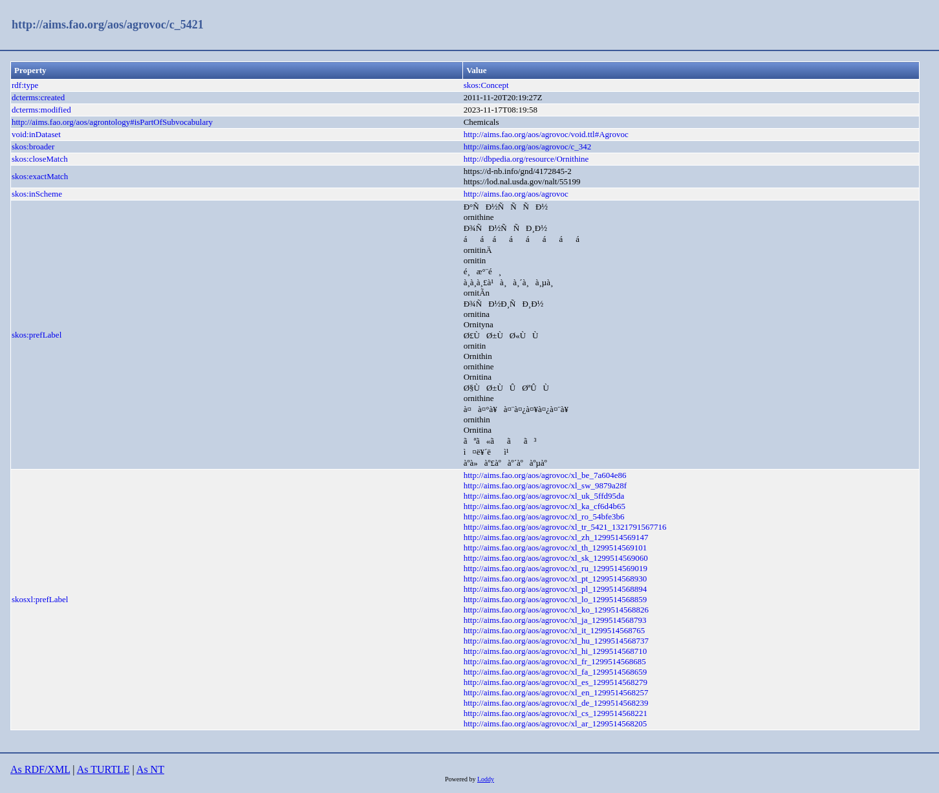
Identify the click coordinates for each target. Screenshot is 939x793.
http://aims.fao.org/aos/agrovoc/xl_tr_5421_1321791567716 (565, 527)
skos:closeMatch (40, 159)
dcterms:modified (41, 109)
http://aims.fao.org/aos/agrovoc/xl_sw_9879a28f (545, 485)
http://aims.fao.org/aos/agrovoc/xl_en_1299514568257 (556, 692)
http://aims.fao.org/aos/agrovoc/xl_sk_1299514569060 (556, 558)
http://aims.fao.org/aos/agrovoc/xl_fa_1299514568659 (555, 672)
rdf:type (25, 85)
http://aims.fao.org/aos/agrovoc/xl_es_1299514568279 (555, 682)
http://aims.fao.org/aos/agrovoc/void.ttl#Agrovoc (546, 134)
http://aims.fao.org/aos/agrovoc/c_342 (528, 146)
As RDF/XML (40, 769)
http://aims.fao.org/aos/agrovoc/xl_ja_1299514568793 (555, 620)
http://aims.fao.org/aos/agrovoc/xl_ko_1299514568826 (556, 609)
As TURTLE (103, 769)
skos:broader (33, 146)
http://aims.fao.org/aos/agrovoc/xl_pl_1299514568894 (555, 589)
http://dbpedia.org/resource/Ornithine (526, 159)
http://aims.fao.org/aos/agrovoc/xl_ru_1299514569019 (555, 568)
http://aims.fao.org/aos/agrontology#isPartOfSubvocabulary (112, 122)
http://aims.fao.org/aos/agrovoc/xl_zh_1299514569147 (556, 537)
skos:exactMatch (40, 176)
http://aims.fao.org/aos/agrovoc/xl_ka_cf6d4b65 (544, 506)
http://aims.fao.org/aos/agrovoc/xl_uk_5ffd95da (544, 496)
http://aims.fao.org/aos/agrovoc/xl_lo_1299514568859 (555, 599)
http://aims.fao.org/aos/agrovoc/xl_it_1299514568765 (554, 630)
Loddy (485, 779)
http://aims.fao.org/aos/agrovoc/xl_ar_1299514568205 (555, 723)
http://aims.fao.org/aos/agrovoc (516, 194)
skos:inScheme (37, 194)
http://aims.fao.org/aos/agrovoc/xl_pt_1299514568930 (555, 578)
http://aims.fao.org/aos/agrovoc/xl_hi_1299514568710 (555, 651)
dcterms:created (38, 97)
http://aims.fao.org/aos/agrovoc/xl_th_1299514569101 (555, 547)
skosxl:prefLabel (40, 599)
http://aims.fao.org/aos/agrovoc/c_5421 (108, 24)
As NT (150, 769)
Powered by (461, 779)
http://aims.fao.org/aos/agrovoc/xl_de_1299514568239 (556, 703)
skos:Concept (486, 85)
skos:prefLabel (36, 335)
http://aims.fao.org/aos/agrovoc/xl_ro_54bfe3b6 (544, 516)
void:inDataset (36, 134)
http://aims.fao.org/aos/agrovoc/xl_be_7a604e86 (545, 475)
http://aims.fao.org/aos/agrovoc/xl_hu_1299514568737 (556, 641)
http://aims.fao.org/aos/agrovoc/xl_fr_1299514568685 (555, 661)
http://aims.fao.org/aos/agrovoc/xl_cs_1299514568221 (555, 713)
